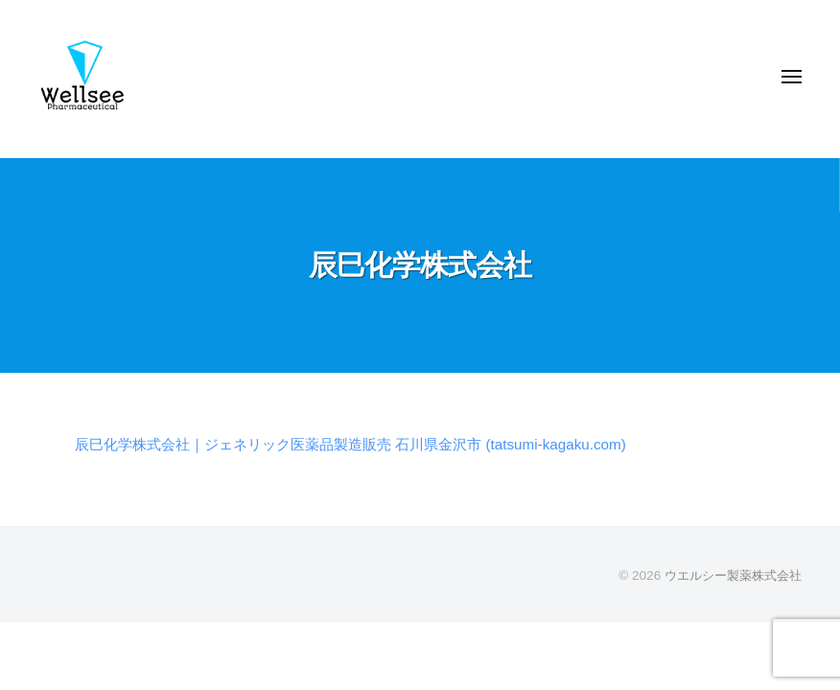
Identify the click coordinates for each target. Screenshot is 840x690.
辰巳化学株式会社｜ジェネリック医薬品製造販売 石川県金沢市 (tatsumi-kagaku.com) (368, 444)
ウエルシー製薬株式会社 (728, 575)
